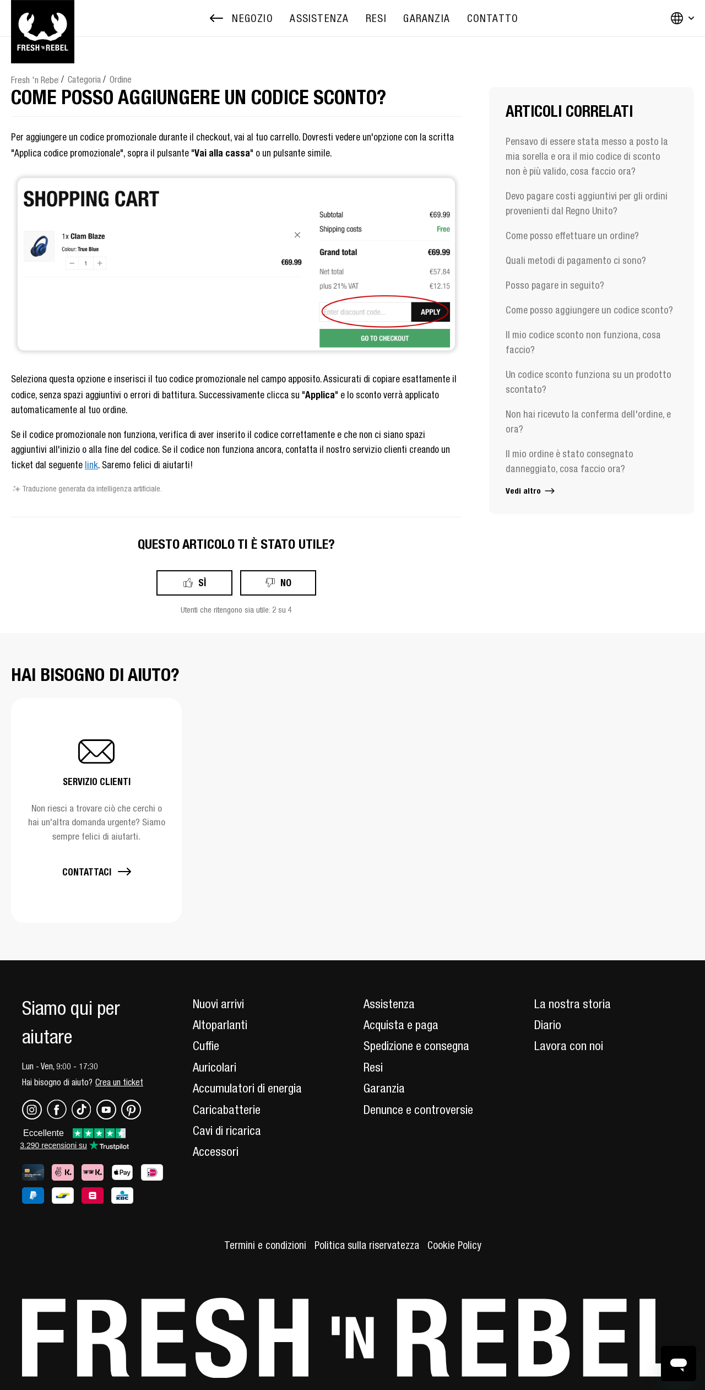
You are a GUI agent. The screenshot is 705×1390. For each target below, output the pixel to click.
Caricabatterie (227, 1109)
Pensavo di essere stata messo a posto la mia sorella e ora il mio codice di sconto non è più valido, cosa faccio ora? (587, 156)
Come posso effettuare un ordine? (572, 235)
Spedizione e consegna (416, 1046)
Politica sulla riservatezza (366, 1245)
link (91, 464)
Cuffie (206, 1046)
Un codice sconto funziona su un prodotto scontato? (588, 382)
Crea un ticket (119, 1082)
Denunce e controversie (418, 1109)
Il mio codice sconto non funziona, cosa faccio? (583, 342)
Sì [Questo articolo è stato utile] (202, 582)
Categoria (84, 79)
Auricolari (214, 1067)
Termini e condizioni (265, 1245)
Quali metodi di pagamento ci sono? (576, 260)
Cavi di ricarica (227, 1130)
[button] (96, 810)
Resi (373, 1067)
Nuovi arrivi (218, 1004)
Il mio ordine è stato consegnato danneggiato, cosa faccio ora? (569, 461)
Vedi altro (531, 490)
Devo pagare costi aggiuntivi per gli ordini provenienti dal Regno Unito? (587, 203)
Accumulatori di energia (247, 1088)
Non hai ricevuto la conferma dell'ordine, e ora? (588, 421)
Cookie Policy (454, 1245)
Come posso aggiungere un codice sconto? (589, 310)
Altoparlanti (220, 1025)
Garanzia (384, 1088)
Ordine (121, 79)
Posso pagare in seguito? (555, 285)
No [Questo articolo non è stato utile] (285, 582)
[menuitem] (319, 18)
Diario (547, 1025)
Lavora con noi (568, 1046)
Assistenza (389, 1004)
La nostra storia (572, 1004)
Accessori (215, 1151)
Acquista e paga (401, 1025)
